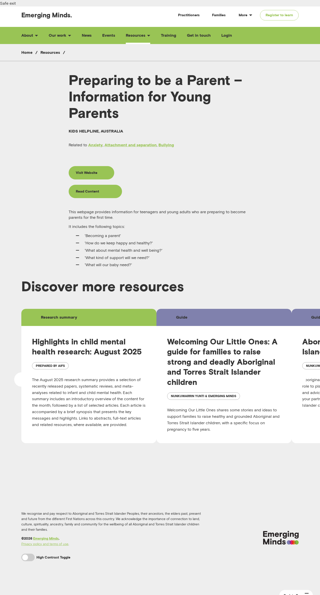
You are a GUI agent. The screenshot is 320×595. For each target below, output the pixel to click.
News (87, 35)
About (29, 35)
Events (108, 35)
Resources (138, 35)
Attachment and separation (130, 145)
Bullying (166, 145)
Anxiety (95, 145)
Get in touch (199, 35)
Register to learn (279, 15)
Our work (60, 35)
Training (168, 35)
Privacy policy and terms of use (44, 544)
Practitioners (189, 15)
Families (219, 15)
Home (26, 52)
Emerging (46, 15)
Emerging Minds (46, 538)
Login (226, 35)
